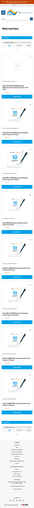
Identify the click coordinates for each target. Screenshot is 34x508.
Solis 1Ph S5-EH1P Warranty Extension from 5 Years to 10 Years (15, 133)
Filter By (17, 37)
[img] (10, 500)
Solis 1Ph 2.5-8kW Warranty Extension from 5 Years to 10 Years (15, 314)
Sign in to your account (26, 12)
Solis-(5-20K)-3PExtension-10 (10, 173)
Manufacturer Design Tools (17, 461)
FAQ (17, 447)
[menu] (3, 13)
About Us (17, 445)
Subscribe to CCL (17, 471)
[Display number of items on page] (28, 45)
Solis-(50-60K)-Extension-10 (9, 353)
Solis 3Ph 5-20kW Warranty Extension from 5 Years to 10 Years (15, 178)
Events (17, 469)
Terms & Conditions (17, 476)
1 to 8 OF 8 (19, 45)
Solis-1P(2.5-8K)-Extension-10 (10, 308)
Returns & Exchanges (17, 449)
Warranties (19, 22)
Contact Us (17, 456)
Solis (14, 22)
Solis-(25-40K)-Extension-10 (9, 398)
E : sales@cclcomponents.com (17, 486)
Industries (17, 458)
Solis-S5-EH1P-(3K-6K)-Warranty (10, 128)
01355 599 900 (17, 489)
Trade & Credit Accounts (17, 454)
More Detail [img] (17, 96)
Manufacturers (8, 22)
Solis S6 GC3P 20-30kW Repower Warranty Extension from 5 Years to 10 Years (15, 87)
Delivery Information (17, 452)
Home (3, 22)
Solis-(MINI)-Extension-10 (9, 218)
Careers (17, 463)
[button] (31, 19)
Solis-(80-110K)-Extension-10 (10, 263)
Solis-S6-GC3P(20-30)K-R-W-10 (10, 81)
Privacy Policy (17, 474)
